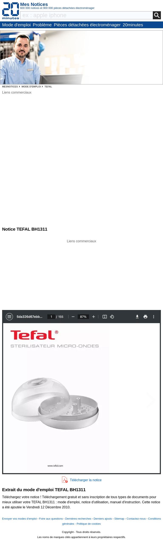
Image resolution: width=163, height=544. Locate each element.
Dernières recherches (78, 518)
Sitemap (119, 518)
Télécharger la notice (85, 480)
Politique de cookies (89, 523)
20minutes (133, 24)
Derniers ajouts (103, 518)
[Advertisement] (81, 273)
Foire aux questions (51, 518)
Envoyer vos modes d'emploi (19, 518)
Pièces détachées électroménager (87, 24)
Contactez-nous (136, 518)
